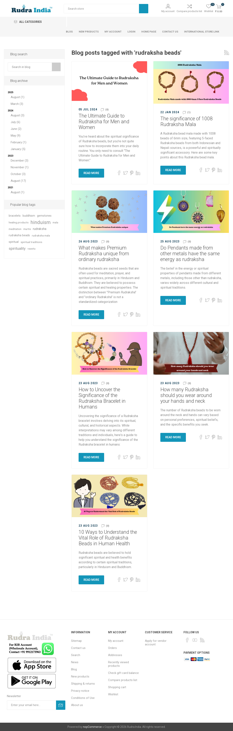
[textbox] (30, 66)
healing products (19, 222)
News (74, 662)
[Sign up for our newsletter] (31, 705)
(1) (189, 112)
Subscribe (60, 705)
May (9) (15, 135)
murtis (27, 229)
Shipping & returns (83, 683)
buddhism (29, 215)
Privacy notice (80, 691)
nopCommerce (92, 726)
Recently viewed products (118, 664)
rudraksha (39, 229)
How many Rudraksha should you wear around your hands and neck (186, 395)
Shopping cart (117, 687)
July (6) (15, 122)
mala (55, 222)
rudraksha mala (41, 235)
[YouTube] (195, 640)
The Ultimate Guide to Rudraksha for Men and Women (104, 121)
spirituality (17, 248)
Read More (91, 173)
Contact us (78, 648)
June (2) (16, 129)
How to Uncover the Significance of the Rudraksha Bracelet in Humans (102, 398)
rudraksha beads (19, 235)
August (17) (18, 181)
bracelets (15, 215)
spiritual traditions (31, 242)
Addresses (115, 655)
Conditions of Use (83, 698)
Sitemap (76, 641)
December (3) (19, 160)
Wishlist (113, 694)
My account (168, 11)
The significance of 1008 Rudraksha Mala (186, 121)
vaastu (31, 248)
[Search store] (101, 8)
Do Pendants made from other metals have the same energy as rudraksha (190, 253)
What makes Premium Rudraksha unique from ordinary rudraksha (104, 253)
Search (143, 8)
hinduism (40, 222)
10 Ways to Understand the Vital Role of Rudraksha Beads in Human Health (108, 537)
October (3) (18, 174)
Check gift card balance (123, 673)
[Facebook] (187, 640)
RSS (226, 52)
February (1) (18, 142)
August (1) (17, 97)
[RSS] (202, 640)
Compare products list (189, 11)
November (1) (20, 167)
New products (80, 676)
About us (77, 705)
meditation (15, 229)
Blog (74, 669)
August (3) (17, 115)
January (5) (18, 149)
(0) (107, 109)
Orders (112, 648)
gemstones (44, 215)
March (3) (17, 104)
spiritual (14, 242)
